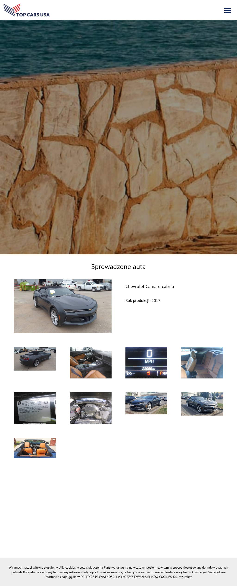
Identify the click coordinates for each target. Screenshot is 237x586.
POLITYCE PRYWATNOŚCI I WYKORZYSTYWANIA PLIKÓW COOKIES (126, 577)
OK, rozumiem (182, 577)
